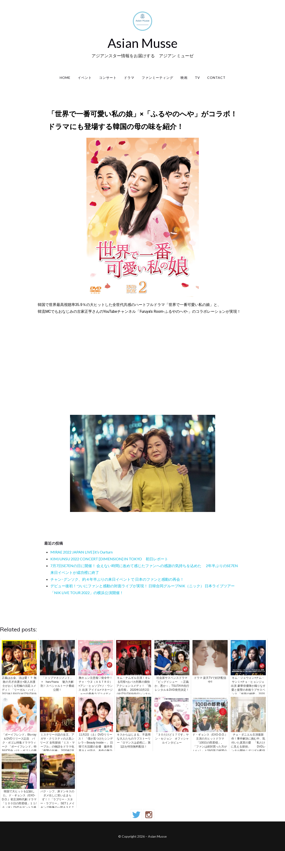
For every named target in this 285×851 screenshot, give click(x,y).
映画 (184, 78)
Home (65, 78)
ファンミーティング (157, 78)
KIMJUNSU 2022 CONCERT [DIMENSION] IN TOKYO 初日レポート (109, 559)
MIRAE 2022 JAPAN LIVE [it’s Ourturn (81, 552)
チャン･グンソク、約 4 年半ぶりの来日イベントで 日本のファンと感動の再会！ (117, 579)
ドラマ (129, 78)
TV (197, 78)
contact (216, 78)
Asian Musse (142, 43)
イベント (85, 78)
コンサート (108, 78)
